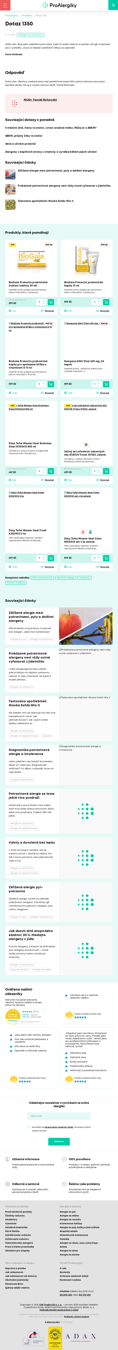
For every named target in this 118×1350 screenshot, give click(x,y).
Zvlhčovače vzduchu (17, 1240)
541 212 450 (85, 1296)
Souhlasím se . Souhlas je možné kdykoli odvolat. (61, 1129)
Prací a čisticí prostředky (19, 1247)
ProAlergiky (11, 16)
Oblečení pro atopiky (17, 1251)
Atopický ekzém (69, 1232)
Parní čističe (12, 1232)
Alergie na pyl (68, 1212)
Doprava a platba (15, 1269)
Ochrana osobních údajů (74, 1277)
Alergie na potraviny (30, 35)
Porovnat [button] (49, 311)
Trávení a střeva (16, 583)
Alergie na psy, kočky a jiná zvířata (79, 1228)
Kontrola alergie (66, 578)
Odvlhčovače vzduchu (18, 1236)
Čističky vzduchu (15, 1216)
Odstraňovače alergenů (19, 1243)
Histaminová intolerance (74, 1236)
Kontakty (65, 1273)
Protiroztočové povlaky (18, 1212)
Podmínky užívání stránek (76, 1317)
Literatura (84, 578)
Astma (63, 1247)
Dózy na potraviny (42, 578)
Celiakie (64, 1240)
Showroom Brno (14, 1284)
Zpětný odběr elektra (17, 1288)
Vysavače (11, 1224)
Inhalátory (11, 1220)
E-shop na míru (52, 1323)
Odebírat (59, 1142)
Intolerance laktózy (71, 1224)
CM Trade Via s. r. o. (50, 1305)
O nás (63, 1269)
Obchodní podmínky (17, 1281)
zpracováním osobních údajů (59, 1128)
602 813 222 (66, 1296)
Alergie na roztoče (70, 1220)
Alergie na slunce (70, 1255)
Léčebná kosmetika (16, 1228)
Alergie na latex (69, 1251)
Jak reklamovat (14, 1273)
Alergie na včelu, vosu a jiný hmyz (79, 1243)
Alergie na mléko (69, 1216)
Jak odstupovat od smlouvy (21, 1277)
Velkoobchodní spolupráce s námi (59, 1311)
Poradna (27, 16)
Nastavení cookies (70, 1281)
